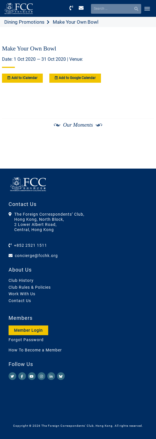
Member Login (28, 330)
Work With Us (22, 294)
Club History (21, 280)
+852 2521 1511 (30, 245)
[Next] (143, 140)
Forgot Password (26, 339)
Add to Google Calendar (75, 78)
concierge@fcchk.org (36, 255)
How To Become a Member (35, 350)
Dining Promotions (24, 22)
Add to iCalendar (22, 78)
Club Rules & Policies (30, 287)
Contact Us (20, 300)
